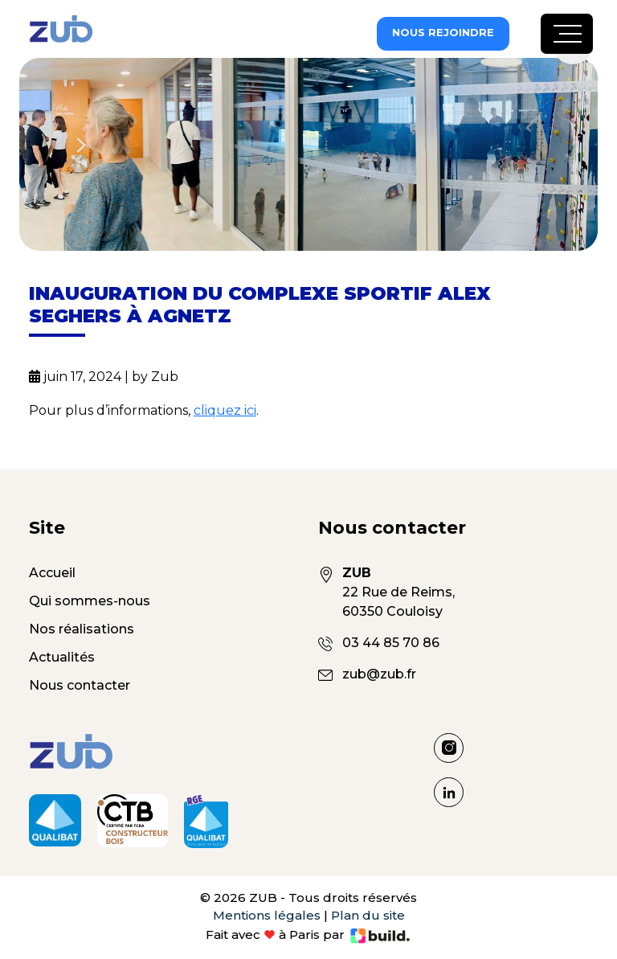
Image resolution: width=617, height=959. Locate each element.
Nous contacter (79, 685)
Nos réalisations (81, 629)
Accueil (52, 572)
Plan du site (368, 915)
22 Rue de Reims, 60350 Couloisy (417, 591)
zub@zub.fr (379, 674)
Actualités (62, 657)
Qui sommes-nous (89, 601)
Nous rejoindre (443, 32)
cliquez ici (225, 410)
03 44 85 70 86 (390, 642)
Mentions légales (267, 915)
